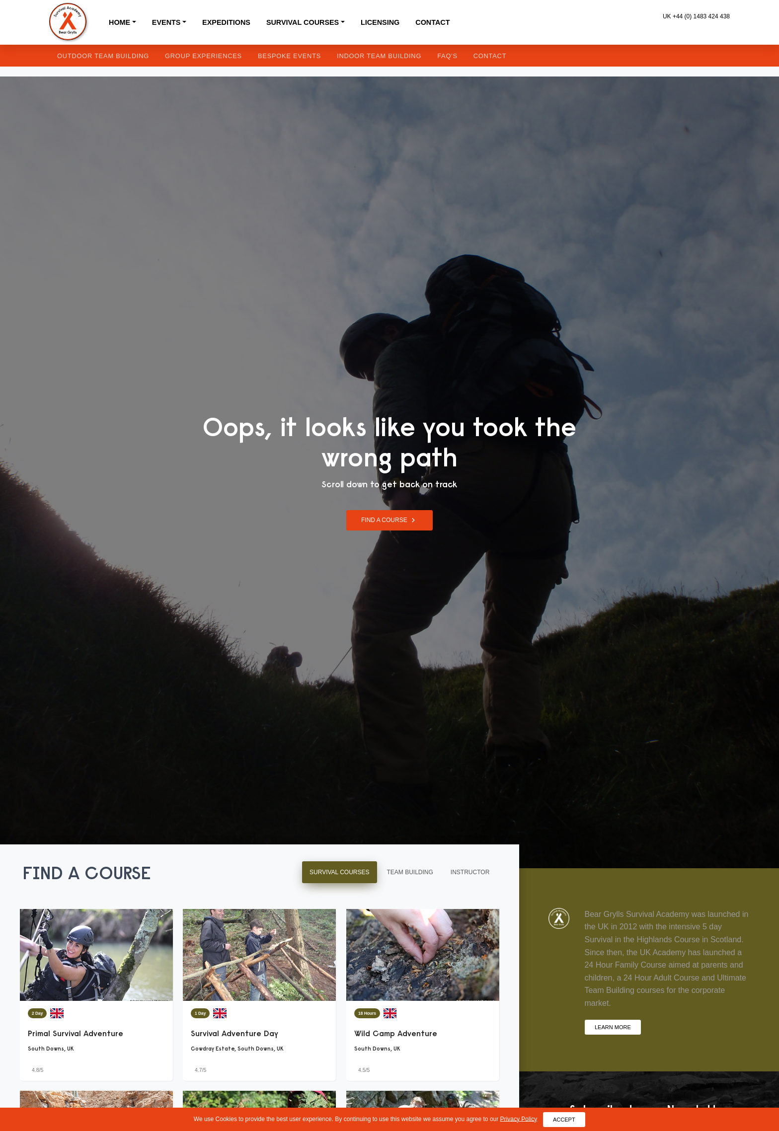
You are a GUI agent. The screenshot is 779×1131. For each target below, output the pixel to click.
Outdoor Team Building (103, 56)
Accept (564, 1119)
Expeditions (226, 22)
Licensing (380, 22)
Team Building (410, 872)
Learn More (613, 1027)
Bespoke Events (289, 56)
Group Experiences (203, 56)
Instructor (470, 872)
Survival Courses (339, 872)
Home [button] (119, 22)
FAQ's (447, 56)
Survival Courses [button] (302, 22)
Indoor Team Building (379, 56)
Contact (432, 22)
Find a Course (389, 520)
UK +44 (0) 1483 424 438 (696, 16)
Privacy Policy (519, 1118)
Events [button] (166, 22)
